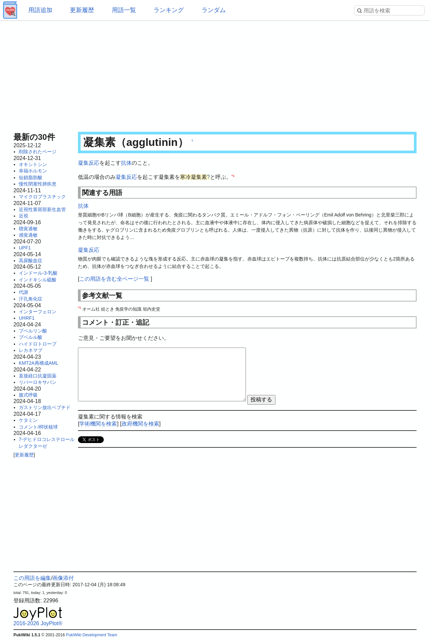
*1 (232, 175)
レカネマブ (30, 350)
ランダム (214, 10)
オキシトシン (33, 164)
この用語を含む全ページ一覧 (114, 279)
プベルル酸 (30, 337)
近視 (23, 215)
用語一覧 (124, 10)
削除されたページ (37, 151)
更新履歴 (82, 10)
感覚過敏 (28, 235)
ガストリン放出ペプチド (45, 407)
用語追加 (40, 10)
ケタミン (28, 420)
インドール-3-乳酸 (38, 273)
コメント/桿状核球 (38, 427)
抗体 (126, 163)
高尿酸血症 (30, 260)
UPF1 (25, 247)
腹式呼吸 (28, 395)
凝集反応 (88, 163)
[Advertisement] (215, 74)
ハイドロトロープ (37, 344)
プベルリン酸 (33, 330)
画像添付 (63, 578)
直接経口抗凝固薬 (37, 375)
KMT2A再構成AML (38, 363)
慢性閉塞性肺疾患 (37, 184)
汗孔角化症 (30, 299)
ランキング (169, 10)
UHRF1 (27, 318)
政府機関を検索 (140, 424)
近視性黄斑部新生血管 (42, 209)
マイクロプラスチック (42, 196)
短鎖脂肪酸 (30, 177)
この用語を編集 (32, 578)
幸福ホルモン (33, 170)
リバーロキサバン (37, 382)
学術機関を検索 (98, 424)
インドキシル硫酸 (37, 279)
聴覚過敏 (28, 228)
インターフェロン (37, 311)
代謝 (23, 292)
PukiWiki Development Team (91, 635)
